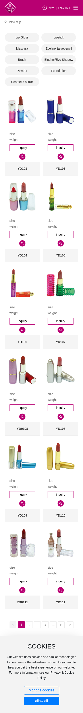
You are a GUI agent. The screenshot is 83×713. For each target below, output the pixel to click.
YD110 (60, 515)
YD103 (60, 168)
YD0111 (22, 602)
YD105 (60, 255)
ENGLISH (64, 8)
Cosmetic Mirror (22, 82)
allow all (41, 701)
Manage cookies (41, 690)
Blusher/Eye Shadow (58, 59)
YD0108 (22, 428)
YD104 (22, 255)
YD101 (22, 168)
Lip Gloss (21, 37)
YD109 (22, 515)
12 (61, 625)
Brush (22, 59)
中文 (51, 8)
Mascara (22, 48)
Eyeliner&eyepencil (59, 48)
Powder (22, 71)
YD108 (60, 428)
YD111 (60, 602)
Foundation (58, 71)
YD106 (22, 342)
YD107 (60, 342)
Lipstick (59, 37)
